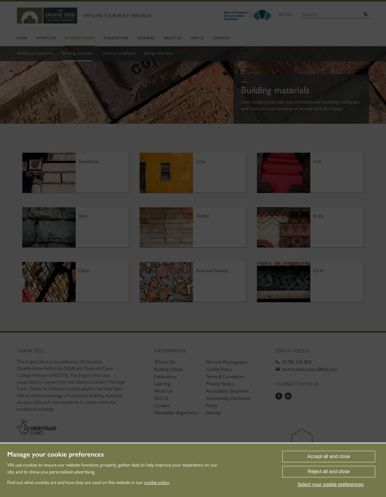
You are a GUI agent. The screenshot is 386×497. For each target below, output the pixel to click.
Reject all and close (329, 471)
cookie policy (156, 482)
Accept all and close (328, 456)
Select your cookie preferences (330, 484)
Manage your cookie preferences (55, 454)
